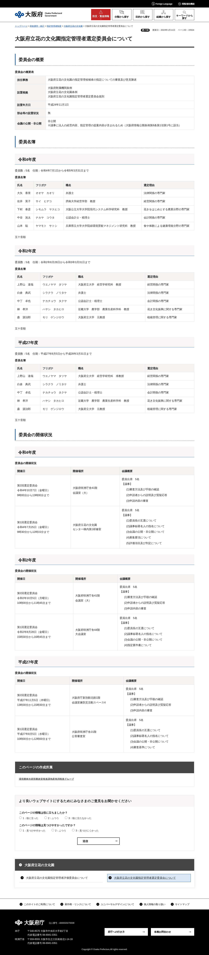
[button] (162, 3)
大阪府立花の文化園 (73, 26)
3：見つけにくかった (87, 830)
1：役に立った (30, 818)
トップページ (21, 26)
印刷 (147, 30)
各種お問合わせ (162, 932)
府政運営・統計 (37, 26)
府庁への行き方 (116, 932)
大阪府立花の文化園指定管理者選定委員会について (145, 877)
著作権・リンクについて (78, 904)
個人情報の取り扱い (154, 904)
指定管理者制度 (54, 26)
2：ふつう (53, 818)
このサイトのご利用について (39, 904)
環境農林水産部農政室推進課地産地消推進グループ (46, 779)
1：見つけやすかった (34, 830)
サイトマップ (182, 904)
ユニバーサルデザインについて (117, 904)
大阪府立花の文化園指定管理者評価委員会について (57, 877)
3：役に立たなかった (80, 818)
